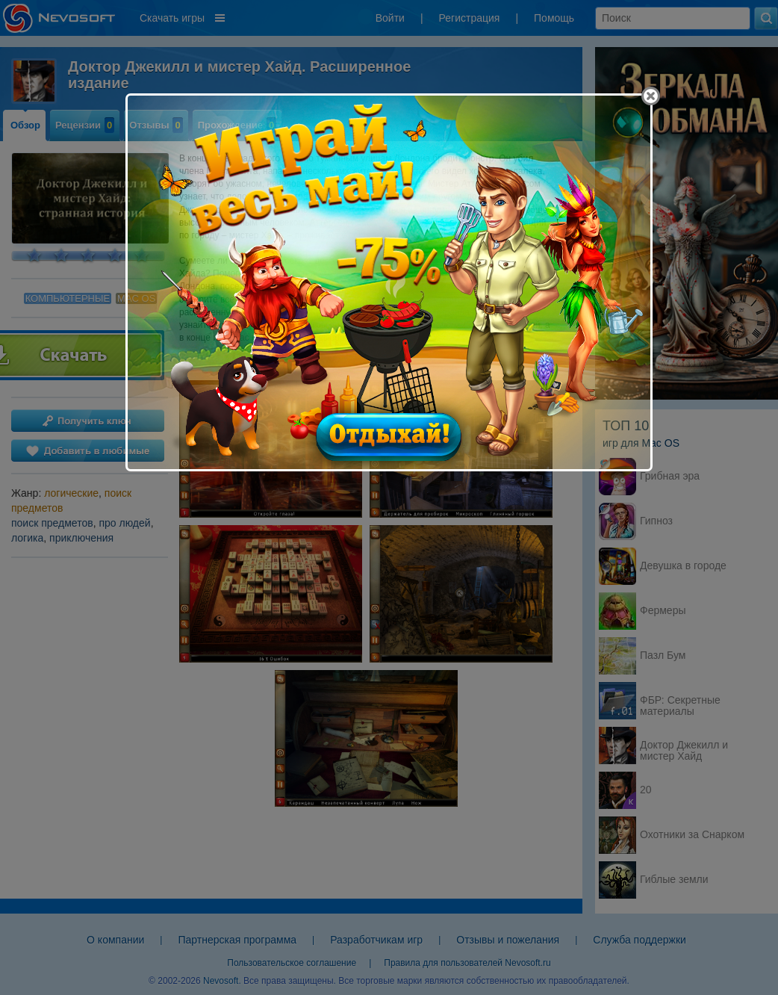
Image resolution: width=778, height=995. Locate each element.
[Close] (650, 96)
